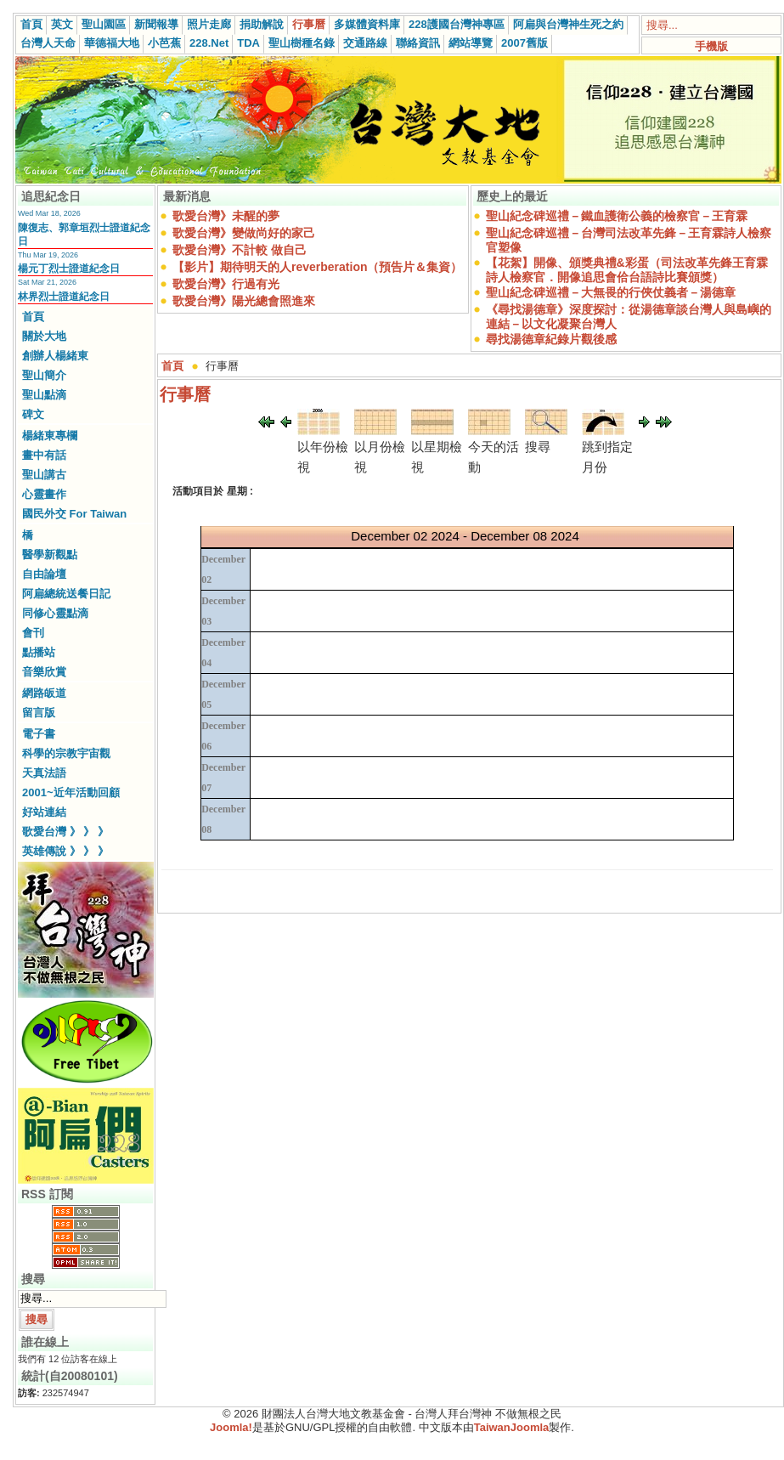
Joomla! (231, 1427)
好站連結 (44, 812)
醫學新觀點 (49, 554)
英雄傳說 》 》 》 (65, 851)
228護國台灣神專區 (457, 24)
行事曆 (308, 24)
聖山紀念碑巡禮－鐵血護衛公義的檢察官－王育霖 (616, 216)
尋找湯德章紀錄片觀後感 (551, 339)
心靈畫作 (44, 494)
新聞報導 (156, 24)
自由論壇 (44, 574)
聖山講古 (44, 474)
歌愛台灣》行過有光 (225, 284)
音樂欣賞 (44, 671)
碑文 (33, 414)
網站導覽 (470, 43)
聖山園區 (104, 24)
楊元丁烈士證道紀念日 (69, 268)
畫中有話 (44, 455)
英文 (62, 24)
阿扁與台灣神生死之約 (568, 24)
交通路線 (365, 43)
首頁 (31, 24)
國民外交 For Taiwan (74, 513)
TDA (248, 43)
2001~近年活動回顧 (71, 792)
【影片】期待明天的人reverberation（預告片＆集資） (317, 267)
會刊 (33, 632)
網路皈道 (44, 693)
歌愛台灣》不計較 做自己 (239, 250)
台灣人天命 (48, 43)
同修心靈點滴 (55, 613)
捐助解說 (262, 24)
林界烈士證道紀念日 (64, 297)
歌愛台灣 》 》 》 (65, 831)
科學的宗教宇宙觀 (66, 753)
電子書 (38, 733)
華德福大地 (111, 43)
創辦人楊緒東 (55, 355)
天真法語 (44, 773)
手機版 (711, 46)
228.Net (208, 43)
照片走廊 (209, 24)
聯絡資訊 (418, 43)
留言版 (38, 712)
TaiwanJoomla (512, 1427)
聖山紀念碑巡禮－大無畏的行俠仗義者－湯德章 (611, 292)
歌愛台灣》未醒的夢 (225, 216)
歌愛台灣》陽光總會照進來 (243, 301)
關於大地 (44, 336)
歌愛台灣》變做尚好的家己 (243, 233)
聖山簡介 (44, 375)
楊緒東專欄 (49, 435)
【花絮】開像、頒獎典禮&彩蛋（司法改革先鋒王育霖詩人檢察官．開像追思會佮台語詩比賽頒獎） (627, 270)
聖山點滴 (44, 394)
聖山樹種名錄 (301, 43)
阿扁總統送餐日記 (66, 593)
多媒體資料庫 (367, 24)
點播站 (38, 652)
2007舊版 (524, 43)
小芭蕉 (164, 43)
